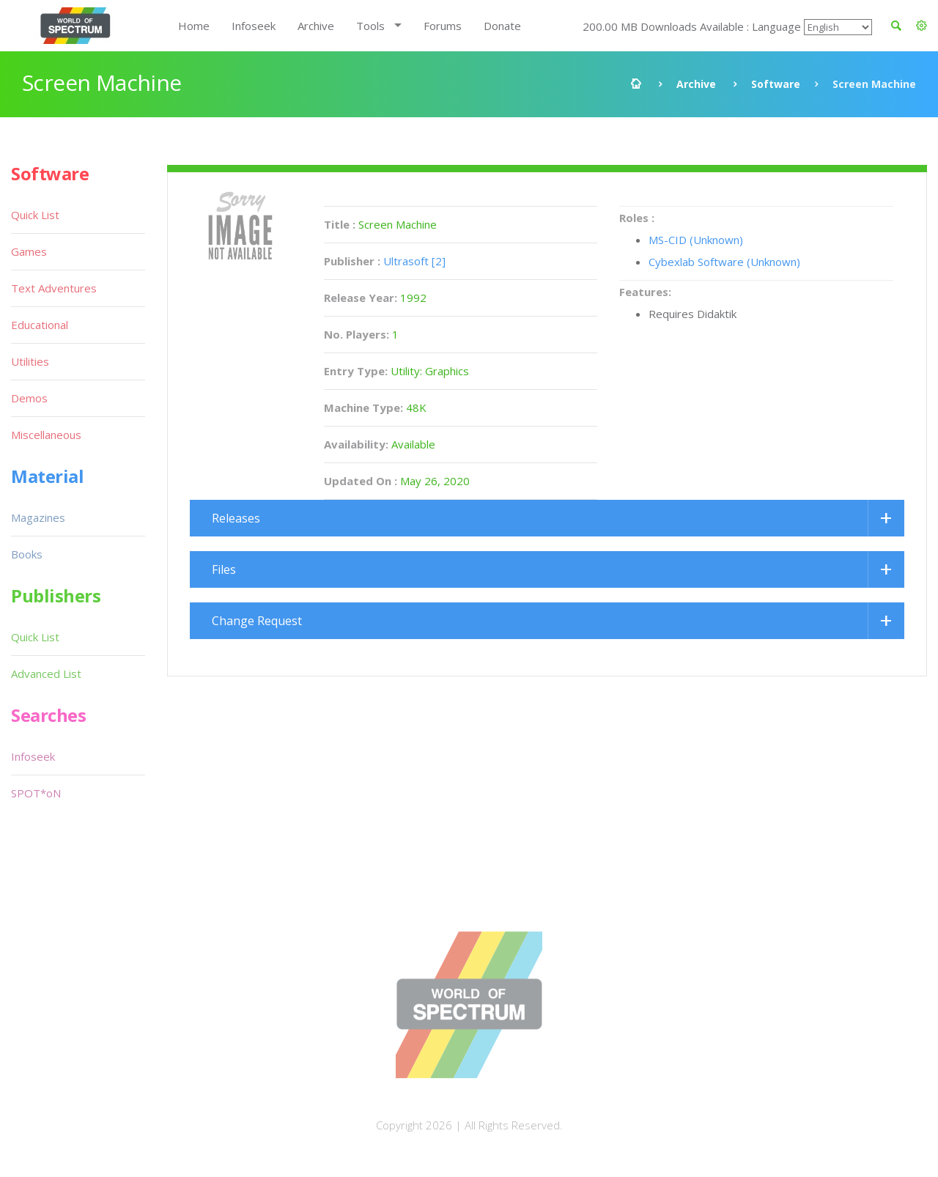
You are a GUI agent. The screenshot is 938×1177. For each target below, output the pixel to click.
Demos (29, 398)
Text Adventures (54, 288)
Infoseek (254, 25)
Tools (370, 25)
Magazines (38, 517)
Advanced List (46, 673)
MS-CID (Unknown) (696, 239)
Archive (316, 25)
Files (224, 569)
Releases (236, 518)
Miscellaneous (46, 434)
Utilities (30, 361)
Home (194, 25)
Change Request (257, 621)
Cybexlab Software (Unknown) (724, 261)
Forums (443, 25)
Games (29, 251)
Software (775, 84)
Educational (39, 324)
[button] (921, 25)
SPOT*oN (36, 793)
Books (27, 554)
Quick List (35, 214)
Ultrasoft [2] (414, 261)
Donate (502, 25)
